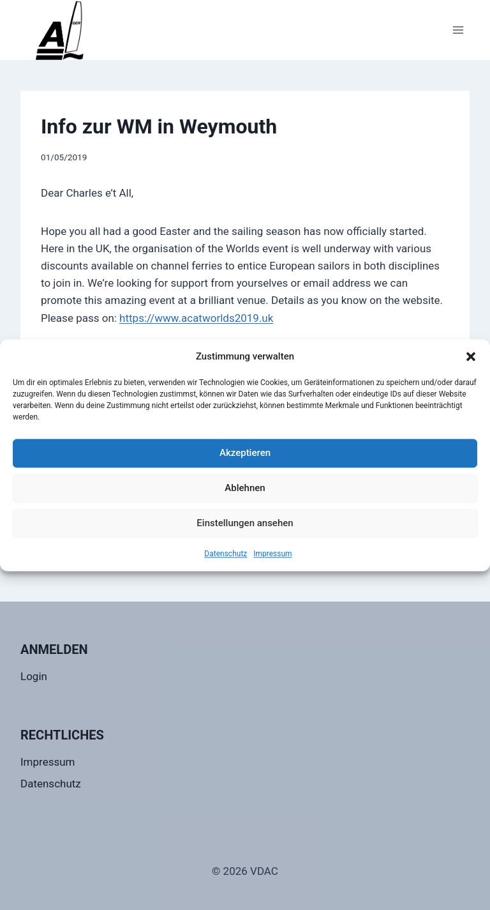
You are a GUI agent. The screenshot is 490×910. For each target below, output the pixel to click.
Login (33, 676)
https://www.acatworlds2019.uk (196, 318)
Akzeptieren (245, 453)
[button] (470, 356)
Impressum (272, 553)
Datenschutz (225, 553)
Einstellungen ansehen (245, 523)
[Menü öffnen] (458, 30)
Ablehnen (245, 488)
